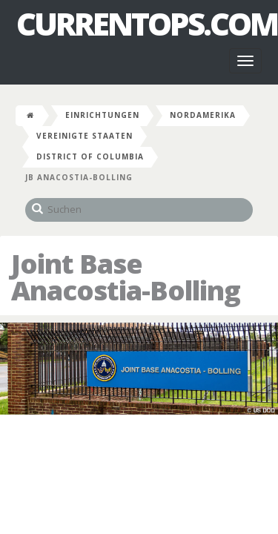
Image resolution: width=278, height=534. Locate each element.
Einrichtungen (102, 115)
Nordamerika (203, 115)
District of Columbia (90, 156)
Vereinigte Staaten (84, 136)
